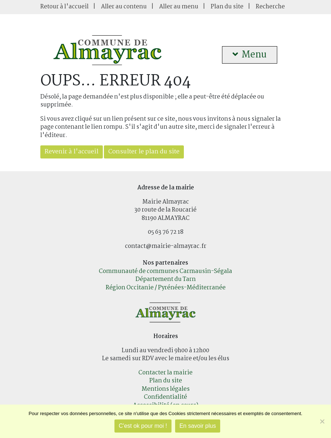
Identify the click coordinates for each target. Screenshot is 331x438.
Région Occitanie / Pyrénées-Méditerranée (166, 287)
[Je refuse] (322, 421)
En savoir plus (197, 426)
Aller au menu (178, 6)
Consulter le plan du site (143, 152)
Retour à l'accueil (64, 6)
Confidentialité (165, 397)
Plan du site (227, 6)
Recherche (270, 6)
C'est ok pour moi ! (143, 426)
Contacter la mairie (165, 372)
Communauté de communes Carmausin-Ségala (165, 271)
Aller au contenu (124, 6)
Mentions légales (166, 389)
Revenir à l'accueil (71, 152)
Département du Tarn (166, 279)
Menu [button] (250, 55)
